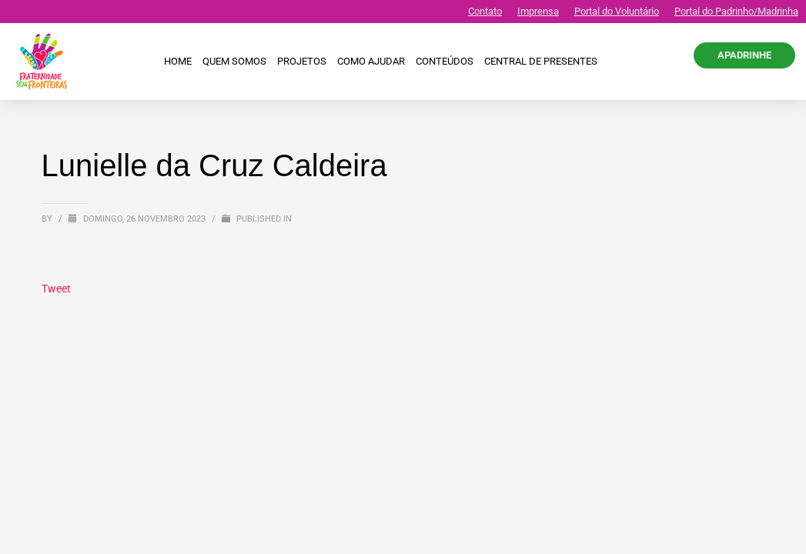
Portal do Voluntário (616, 11)
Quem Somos (234, 61)
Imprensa (538, 11)
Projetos (301, 61)
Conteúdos (444, 61)
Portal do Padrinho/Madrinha (736, 11)
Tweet (56, 288)
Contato (485, 11)
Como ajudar (371, 61)
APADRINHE (744, 55)
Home (178, 61)
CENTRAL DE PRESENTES (540, 61)
